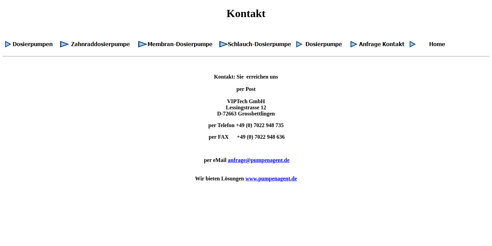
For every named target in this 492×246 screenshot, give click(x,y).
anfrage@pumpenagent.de (259, 160)
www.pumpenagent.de (271, 178)
